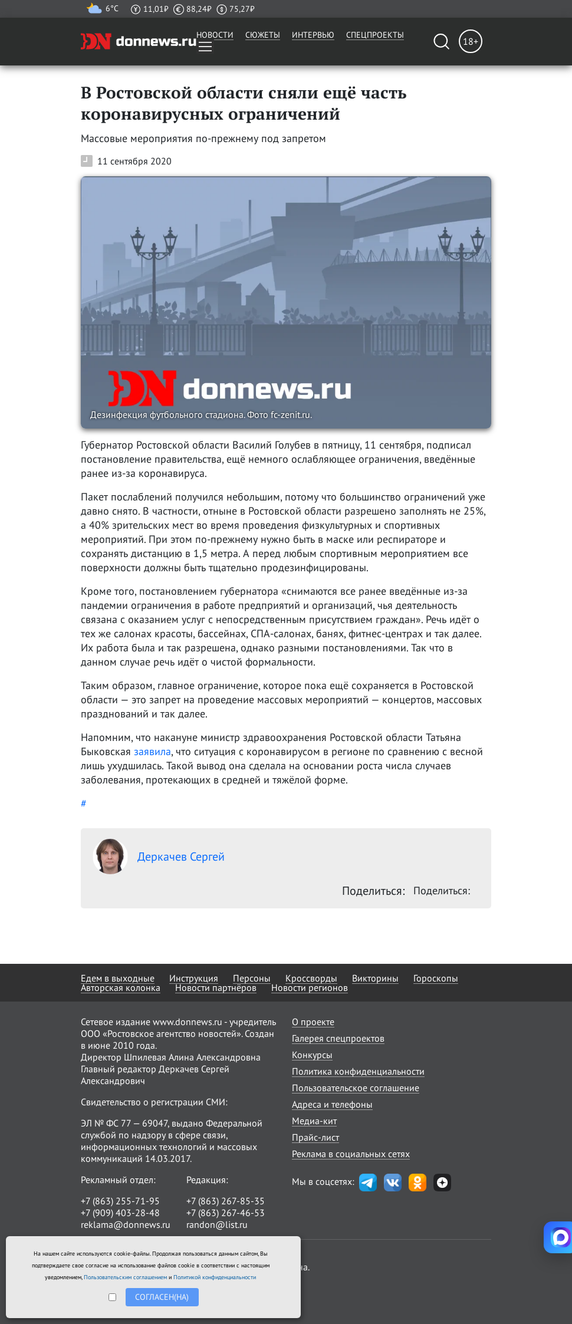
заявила (152, 751)
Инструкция (193, 978)
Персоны (252, 978)
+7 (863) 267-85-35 (225, 1201)
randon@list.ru (217, 1224)
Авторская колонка (120, 987)
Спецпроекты (375, 34)
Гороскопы (435, 978)
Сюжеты (262, 34)
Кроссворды (311, 978)
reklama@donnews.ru (125, 1224)
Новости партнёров (216, 987)
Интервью (313, 34)
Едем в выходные (117, 978)
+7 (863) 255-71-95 (120, 1201)
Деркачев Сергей (159, 856)
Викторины (375, 978)
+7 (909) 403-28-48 (120, 1212)
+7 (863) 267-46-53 (225, 1212)
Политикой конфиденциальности (214, 1277)
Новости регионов (309, 987)
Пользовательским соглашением (125, 1277)
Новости (215, 34)
